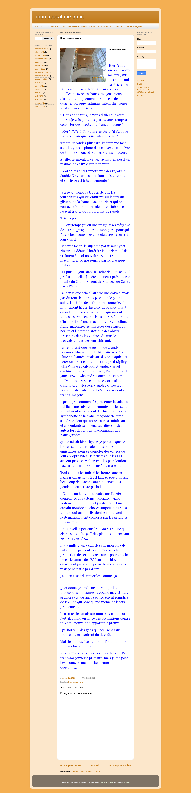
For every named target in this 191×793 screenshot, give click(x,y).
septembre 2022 (42, 59)
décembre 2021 (41, 72)
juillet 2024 (39, 52)
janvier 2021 (40, 106)
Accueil (95, 765)
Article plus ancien (120, 765)
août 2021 (39, 82)
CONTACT (53, 26)
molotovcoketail (106, 782)
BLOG (119, 26)
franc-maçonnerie (75, 682)
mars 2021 (39, 99)
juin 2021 (38, 89)
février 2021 (40, 103)
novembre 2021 (41, 76)
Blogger (127, 782)
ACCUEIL (39, 26)
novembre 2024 (41, 49)
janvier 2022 (40, 69)
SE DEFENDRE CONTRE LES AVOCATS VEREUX (87, 26)
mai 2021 (39, 93)
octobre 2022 (40, 55)
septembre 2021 (42, 79)
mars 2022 (39, 62)
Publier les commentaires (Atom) (86, 771)
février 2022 (40, 65)
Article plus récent (70, 765)
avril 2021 (39, 96)
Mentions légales (134, 26)
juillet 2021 (39, 86)
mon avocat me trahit (60, 17)
